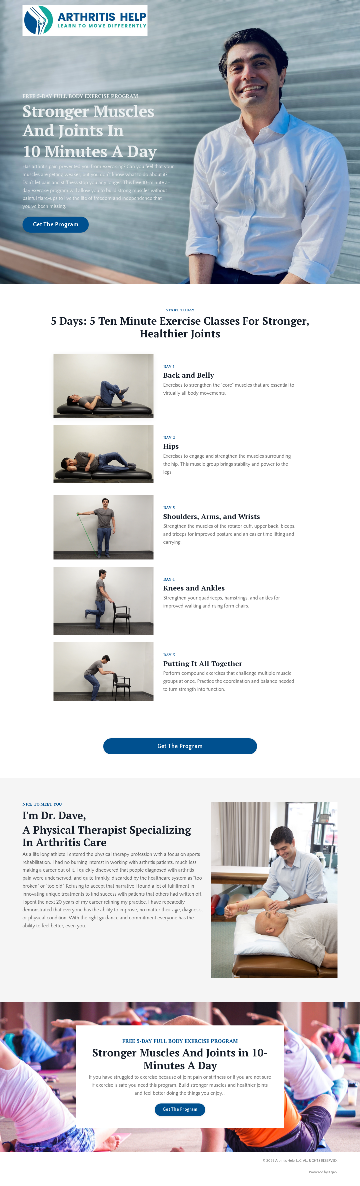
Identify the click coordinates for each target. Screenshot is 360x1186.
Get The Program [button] (55, 225)
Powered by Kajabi (323, 1173)
